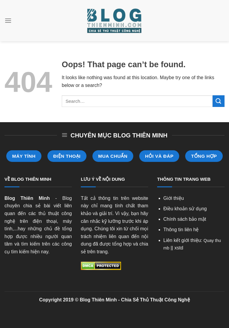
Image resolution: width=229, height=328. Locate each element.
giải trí (105, 213)
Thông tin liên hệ (181, 229)
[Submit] (219, 101)
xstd (178, 247)
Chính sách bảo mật (184, 219)
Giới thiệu (173, 198)
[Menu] (8, 20)
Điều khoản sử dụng (185, 208)
